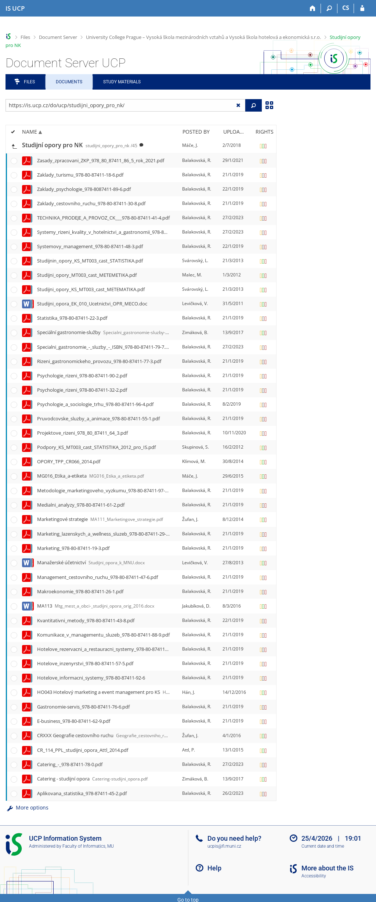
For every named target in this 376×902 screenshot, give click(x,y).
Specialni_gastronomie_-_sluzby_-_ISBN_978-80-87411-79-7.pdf (105, 347)
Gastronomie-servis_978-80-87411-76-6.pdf (83, 706)
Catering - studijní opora (92, 778)
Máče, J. (190, 145)
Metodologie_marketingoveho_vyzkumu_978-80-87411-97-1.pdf (106, 490)
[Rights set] (263, 145)
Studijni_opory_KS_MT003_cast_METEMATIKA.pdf (91, 289)
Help (214, 868)
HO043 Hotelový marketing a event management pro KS (119, 692)
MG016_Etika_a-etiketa (90, 475)
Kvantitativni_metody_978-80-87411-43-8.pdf (85, 620)
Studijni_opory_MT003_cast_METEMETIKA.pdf (87, 275)
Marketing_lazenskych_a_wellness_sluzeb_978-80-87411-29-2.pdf (107, 533)
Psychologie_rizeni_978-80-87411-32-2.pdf (82, 390)
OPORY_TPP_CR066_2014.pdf (68, 461)
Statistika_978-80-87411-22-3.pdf (72, 318)
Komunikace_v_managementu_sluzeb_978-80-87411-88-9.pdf (103, 634)
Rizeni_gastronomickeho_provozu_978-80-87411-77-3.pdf (99, 361)
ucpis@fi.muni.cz (224, 846)
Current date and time (322, 846)
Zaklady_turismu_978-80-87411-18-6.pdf (80, 174)
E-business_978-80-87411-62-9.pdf (73, 721)
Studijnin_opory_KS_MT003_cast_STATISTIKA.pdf (90, 260)
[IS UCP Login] (362, 8)
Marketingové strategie (100, 519)
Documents (69, 81)
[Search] (329, 8)
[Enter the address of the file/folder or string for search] (125, 105)
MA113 (95, 605)
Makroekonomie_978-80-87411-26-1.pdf (80, 591)
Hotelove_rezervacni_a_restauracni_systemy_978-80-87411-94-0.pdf (110, 649)
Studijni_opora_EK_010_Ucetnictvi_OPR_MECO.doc (92, 303)
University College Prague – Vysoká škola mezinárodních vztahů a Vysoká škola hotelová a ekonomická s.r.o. (203, 37)
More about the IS (327, 868)
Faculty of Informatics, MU (88, 846)
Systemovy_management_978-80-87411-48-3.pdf (90, 246)
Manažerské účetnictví (91, 562)
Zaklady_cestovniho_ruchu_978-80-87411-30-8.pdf (91, 203)
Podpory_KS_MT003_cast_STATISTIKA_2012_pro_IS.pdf (96, 447)
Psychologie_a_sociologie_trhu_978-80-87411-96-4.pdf (95, 404)
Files (25, 37)
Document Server (58, 37)
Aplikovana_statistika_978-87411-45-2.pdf (82, 793)
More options (27, 807)
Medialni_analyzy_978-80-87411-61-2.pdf (80, 504)
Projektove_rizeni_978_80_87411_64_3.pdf (82, 433)
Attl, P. (188, 750)
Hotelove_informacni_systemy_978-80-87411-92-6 (91, 677)
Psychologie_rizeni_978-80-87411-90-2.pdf (82, 375)
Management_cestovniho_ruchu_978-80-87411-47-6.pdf (97, 577)
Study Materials (122, 81)
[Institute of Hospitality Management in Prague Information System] (15, 8)
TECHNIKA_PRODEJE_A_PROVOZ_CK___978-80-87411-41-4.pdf (103, 217)
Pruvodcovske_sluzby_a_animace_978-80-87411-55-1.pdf (98, 418)
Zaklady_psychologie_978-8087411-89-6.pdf (84, 189)
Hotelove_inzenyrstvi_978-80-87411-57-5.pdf (85, 663)
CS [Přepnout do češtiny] (345, 8)
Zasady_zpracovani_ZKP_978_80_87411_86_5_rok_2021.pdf (100, 160)
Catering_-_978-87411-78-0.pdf (69, 764)
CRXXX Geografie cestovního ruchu (109, 735)
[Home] (312, 8)
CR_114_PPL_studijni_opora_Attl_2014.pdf (82, 750)
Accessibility (313, 876)
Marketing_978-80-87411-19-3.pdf (73, 548)
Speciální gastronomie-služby (119, 332)
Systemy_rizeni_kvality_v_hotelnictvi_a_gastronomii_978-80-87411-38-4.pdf (118, 232)
